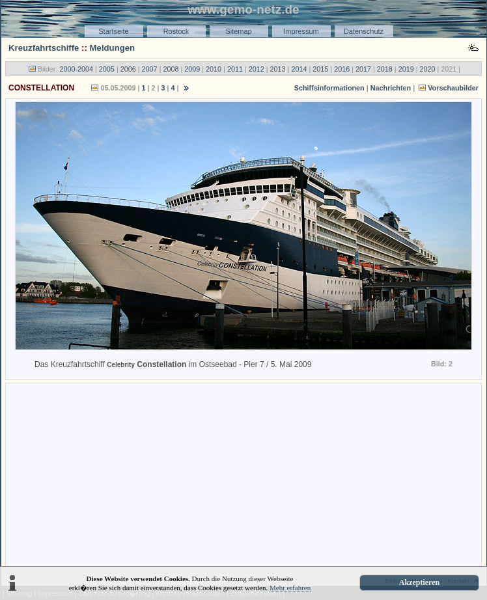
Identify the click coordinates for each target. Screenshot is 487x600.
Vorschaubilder (448, 88)
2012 (256, 69)
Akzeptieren (419, 582)
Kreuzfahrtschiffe (43, 48)
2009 (192, 69)
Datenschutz (363, 31)
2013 (278, 69)
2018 (385, 69)
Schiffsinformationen (329, 88)
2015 (320, 69)
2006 (128, 69)
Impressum (300, 31)
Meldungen (112, 48)
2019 (406, 69)
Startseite (113, 31)
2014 (299, 69)
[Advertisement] (244, 477)
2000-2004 (76, 69)
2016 (342, 69)
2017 (363, 69)
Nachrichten (390, 88)
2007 (150, 69)
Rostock (176, 31)
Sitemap (238, 31)
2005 (107, 69)
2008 (170, 69)
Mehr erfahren (290, 588)
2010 (213, 69)
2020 (428, 69)
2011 (235, 69)
